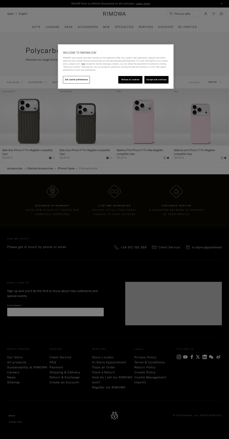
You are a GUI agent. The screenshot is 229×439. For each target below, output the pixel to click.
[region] (116, 66)
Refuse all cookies (130, 79)
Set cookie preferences (76, 79)
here (83, 63)
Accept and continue (156, 79)
